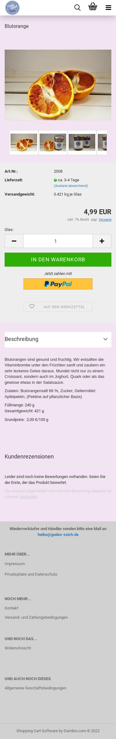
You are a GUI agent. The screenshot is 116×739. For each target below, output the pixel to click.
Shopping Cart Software (37, 730)
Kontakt (11, 608)
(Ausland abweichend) (71, 186)
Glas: (9, 229)
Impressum (15, 563)
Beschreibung (21, 339)
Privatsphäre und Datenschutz (31, 574)
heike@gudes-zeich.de (58, 534)
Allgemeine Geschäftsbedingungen (35, 688)
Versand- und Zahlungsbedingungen (36, 617)
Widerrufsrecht (18, 648)
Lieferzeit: (14, 180)
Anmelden (28, 496)
